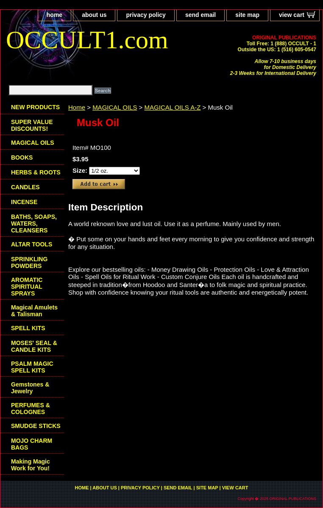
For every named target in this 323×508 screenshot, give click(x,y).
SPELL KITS (28, 328)
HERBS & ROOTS (36, 172)
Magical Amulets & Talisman (34, 311)
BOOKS (22, 157)
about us (94, 14)
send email (200, 14)
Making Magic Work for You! (30, 465)
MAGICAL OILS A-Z (173, 107)
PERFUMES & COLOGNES (30, 408)
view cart (291, 14)
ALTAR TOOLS (31, 244)
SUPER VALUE (32, 125)
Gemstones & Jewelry (30, 388)
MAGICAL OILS (114, 107)
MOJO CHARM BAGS (31, 444)
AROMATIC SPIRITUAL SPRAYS (26, 286)
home (54, 14)
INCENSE (24, 202)
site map (247, 14)
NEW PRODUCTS (35, 107)
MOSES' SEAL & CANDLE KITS (34, 346)
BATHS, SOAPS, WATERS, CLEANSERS (34, 223)
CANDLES (25, 187)
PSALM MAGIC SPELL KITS (32, 367)
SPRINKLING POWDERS (29, 262)
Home (76, 107)
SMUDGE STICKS (36, 425)
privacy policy (145, 14)
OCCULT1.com (87, 40)
